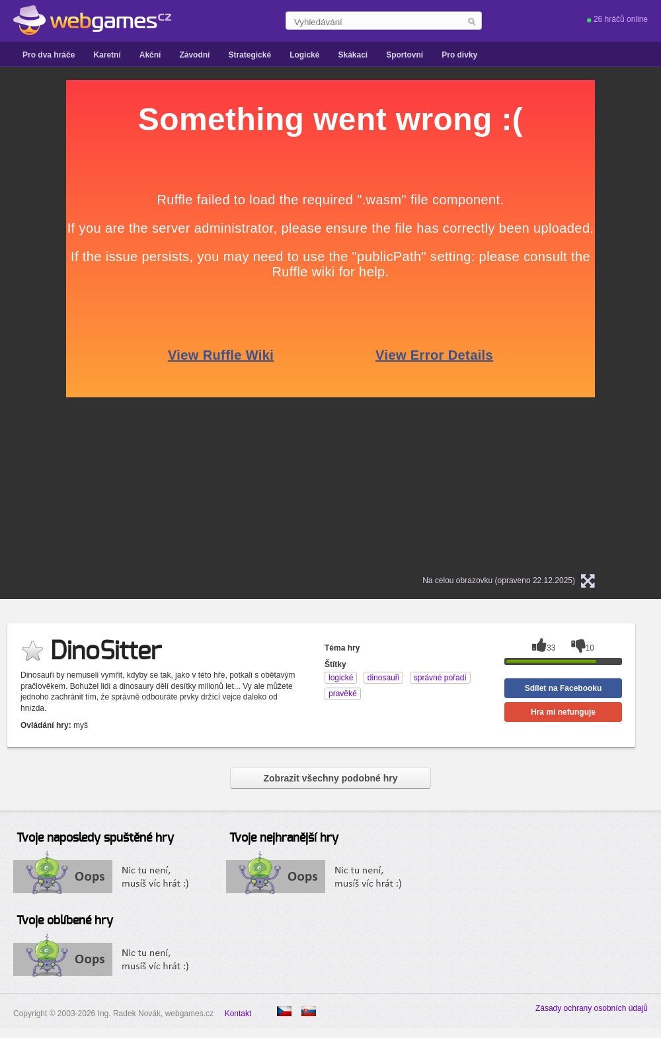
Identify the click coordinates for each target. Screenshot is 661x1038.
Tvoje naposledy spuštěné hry (95, 838)
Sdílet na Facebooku (563, 688)
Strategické (249, 55)
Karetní (106, 55)
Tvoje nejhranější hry (283, 838)
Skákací (353, 55)
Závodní (194, 55)
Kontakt (238, 1013)
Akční (150, 55)
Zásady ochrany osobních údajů (591, 1008)
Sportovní (404, 55)
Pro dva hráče (48, 55)
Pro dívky (459, 55)
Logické (304, 55)
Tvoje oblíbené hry (65, 921)
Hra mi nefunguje (563, 712)
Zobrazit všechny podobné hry (330, 778)
